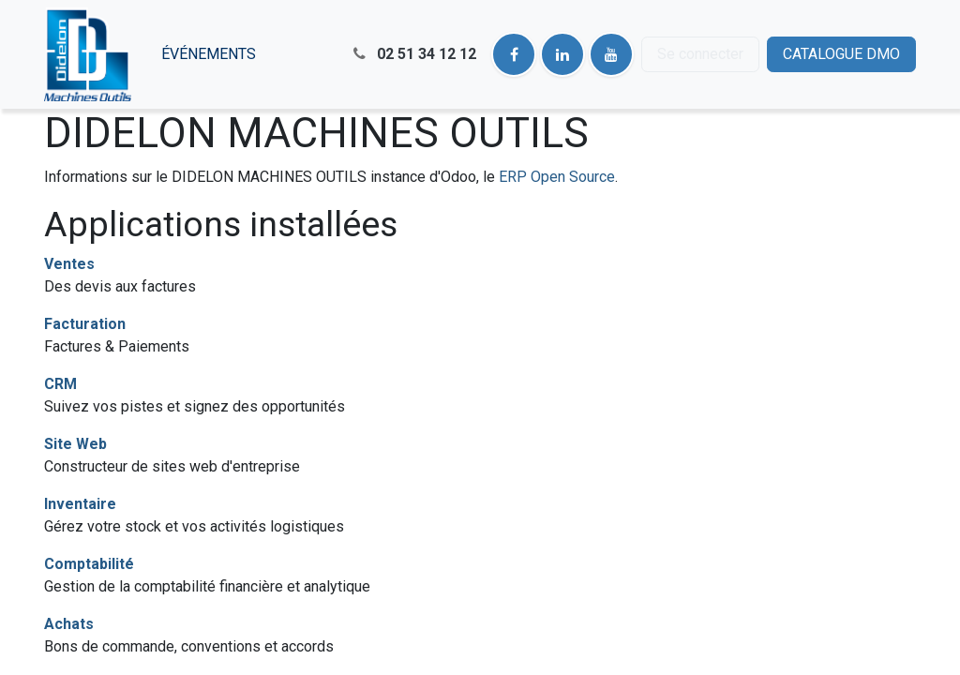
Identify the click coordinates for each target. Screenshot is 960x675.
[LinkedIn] (562, 54)
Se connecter (700, 54)
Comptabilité (89, 564)
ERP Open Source (557, 177)
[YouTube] (611, 54)
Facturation (85, 324)
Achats (69, 624)
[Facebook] (513, 54)
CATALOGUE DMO (841, 54)
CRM (60, 384)
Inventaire (80, 504)
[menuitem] (208, 54)
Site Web (75, 444)
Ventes (69, 264)
